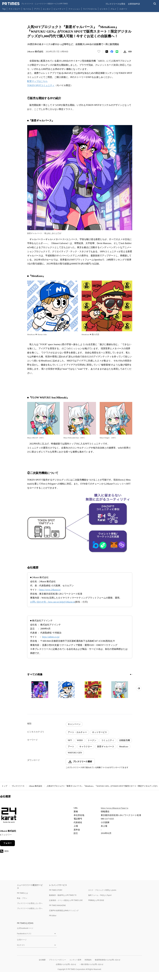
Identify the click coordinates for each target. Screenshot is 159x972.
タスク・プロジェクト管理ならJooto (102, 890)
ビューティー (59, 9)
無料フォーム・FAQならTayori (100, 895)
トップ (4, 786)
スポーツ (123, 9)
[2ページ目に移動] (131, 674)
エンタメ (47, 9)
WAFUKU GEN (75, 752)
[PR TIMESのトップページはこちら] (35, 3)
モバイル (27, 9)
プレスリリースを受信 (115, 3)
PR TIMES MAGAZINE (57, 905)
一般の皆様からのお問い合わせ (91, 964)
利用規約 (88, 960)
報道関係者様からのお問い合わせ (107, 960)
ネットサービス (99, 732)
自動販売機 (124, 740)
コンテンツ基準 (75, 960)
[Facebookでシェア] (112, 51)
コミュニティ (107, 740)
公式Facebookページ (25, 928)
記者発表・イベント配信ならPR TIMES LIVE (66, 900)
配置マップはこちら (37, 81)
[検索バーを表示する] (155, 4)
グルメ (113, 9)
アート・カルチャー (77, 732)
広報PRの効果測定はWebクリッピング (64, 910)
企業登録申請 (134, 3)
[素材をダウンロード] (125, 51)
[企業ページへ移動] (9, 816)
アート (71, 746)
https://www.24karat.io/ (50, 589)
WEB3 (80, 740)
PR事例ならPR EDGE (96, 900)
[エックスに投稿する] (106, 51)
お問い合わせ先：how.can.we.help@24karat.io (52, 602)
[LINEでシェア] (117, 51)
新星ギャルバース (105, 746)
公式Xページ (21, 939)
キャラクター (85, 746)
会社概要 (42, 960)
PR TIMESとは (22, 893)
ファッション (74, 9)
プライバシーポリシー (57, 960)
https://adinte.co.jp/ (51, 637)
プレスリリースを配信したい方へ (29, 908)
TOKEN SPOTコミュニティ (41, 85)
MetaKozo (123, 746)
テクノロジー (14, 9)
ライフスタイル (90, 9)
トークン (92, 740)
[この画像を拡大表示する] (39, 689)
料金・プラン (22, 898)
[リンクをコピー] (130, 51)
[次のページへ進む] (139, 688)
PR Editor (52, 915)
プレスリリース (18, 786)
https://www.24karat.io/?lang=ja (114, 808)
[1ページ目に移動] (130, 674)
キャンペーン (74, 724)
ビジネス (104, 9)
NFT (70, 740)
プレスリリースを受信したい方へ (29, 903)
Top (4, 9)
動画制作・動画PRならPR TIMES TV (62, 895)
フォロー (7, 843)
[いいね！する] (99, 51)
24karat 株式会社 (35, 786)
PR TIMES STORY (55, 890)
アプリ (37, 9)
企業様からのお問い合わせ (66, 964)
